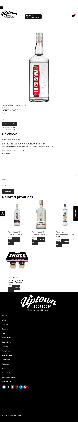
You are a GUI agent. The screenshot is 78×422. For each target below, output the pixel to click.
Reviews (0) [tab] (10, 130)
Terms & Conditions (9, 377)
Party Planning (7, 351)
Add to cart (9, 124)
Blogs (4, 369)
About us (5, 364)
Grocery (5, 329)
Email (4, 185)
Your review (7, 153)
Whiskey (5, 324)
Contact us (6, 360)
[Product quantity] (12, 119)
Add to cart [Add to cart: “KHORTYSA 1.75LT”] (38, 241)
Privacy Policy (7, 373)
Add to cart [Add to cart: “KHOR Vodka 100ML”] (14, 241)
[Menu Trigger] (1, 7)
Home (4, 105)
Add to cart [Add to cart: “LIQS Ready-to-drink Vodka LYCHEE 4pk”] (14, 289)
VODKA (10, 105)
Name (4, 180)
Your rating (6, 151)
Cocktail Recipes (8, 342)
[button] (2, 213)
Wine (4, 320)
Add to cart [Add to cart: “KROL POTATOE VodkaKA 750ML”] (62, 243)
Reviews (5, 347)
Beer (4, 333)
